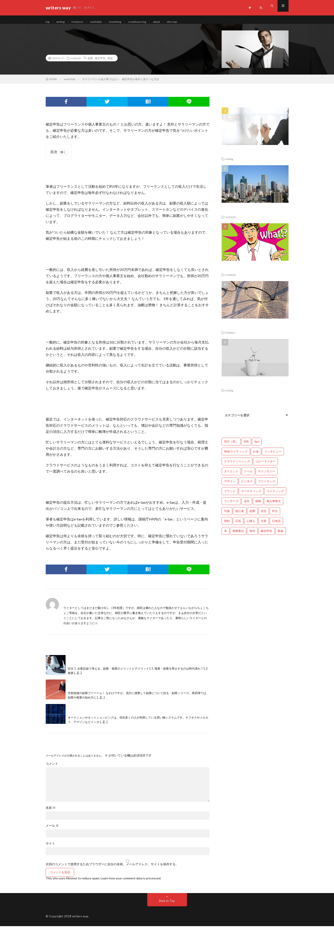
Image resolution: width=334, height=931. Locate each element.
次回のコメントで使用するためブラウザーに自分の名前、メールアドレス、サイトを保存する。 (112, 869)
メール (52, 830)
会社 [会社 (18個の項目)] (247, 506)
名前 (51, 812)
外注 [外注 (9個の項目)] (275, 516)
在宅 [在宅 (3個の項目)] (263, 516)
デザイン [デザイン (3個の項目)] (230, 486)
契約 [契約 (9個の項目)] (227, 525)
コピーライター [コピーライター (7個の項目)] (265, 466)
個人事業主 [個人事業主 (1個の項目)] (273, 506)
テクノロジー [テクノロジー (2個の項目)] (266, 476)
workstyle (101, 22)
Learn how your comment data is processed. (131, 883)
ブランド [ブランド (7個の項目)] (230, 496)
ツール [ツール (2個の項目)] (248, 476)
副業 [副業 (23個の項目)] (252, 516)
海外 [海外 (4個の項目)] (252, 535)
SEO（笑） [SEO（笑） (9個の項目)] (231, 446)
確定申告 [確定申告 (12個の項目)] (266, 535)
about (166, 22)
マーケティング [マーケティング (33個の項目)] (251, 496)
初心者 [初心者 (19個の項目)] (239, 516)
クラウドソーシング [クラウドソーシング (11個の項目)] (237, 466)
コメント (52, 768)
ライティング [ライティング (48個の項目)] (275, 496)
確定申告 (100, 63)
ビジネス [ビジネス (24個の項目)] (247, 486)
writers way (80, 921)
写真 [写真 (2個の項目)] (227, 516)
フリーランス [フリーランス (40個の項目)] (266, 486)
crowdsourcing (145, 22)
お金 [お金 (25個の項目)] (256, 456)
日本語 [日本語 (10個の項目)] (276, 525)
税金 (110, 63)
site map (183, 22)
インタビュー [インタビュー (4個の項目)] (272, 456)
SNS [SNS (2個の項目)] (246, 446)
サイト (50, 848)
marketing (121, 22)
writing (62, 22)
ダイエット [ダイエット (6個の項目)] (231, 476)
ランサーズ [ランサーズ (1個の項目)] (231, 506)
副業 (90, 63)
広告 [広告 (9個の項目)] (238, 525)
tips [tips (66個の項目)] (256, 446)
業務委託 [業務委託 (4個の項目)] (238, 535)
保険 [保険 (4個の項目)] (258, 506)
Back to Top (167, 905)
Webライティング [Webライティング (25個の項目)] (235, 456)
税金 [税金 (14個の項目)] (280, 535)
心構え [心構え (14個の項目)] (251, 525)
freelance (80, 22)
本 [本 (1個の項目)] (225, 535)
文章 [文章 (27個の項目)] (263, 525)
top (48, 22)
